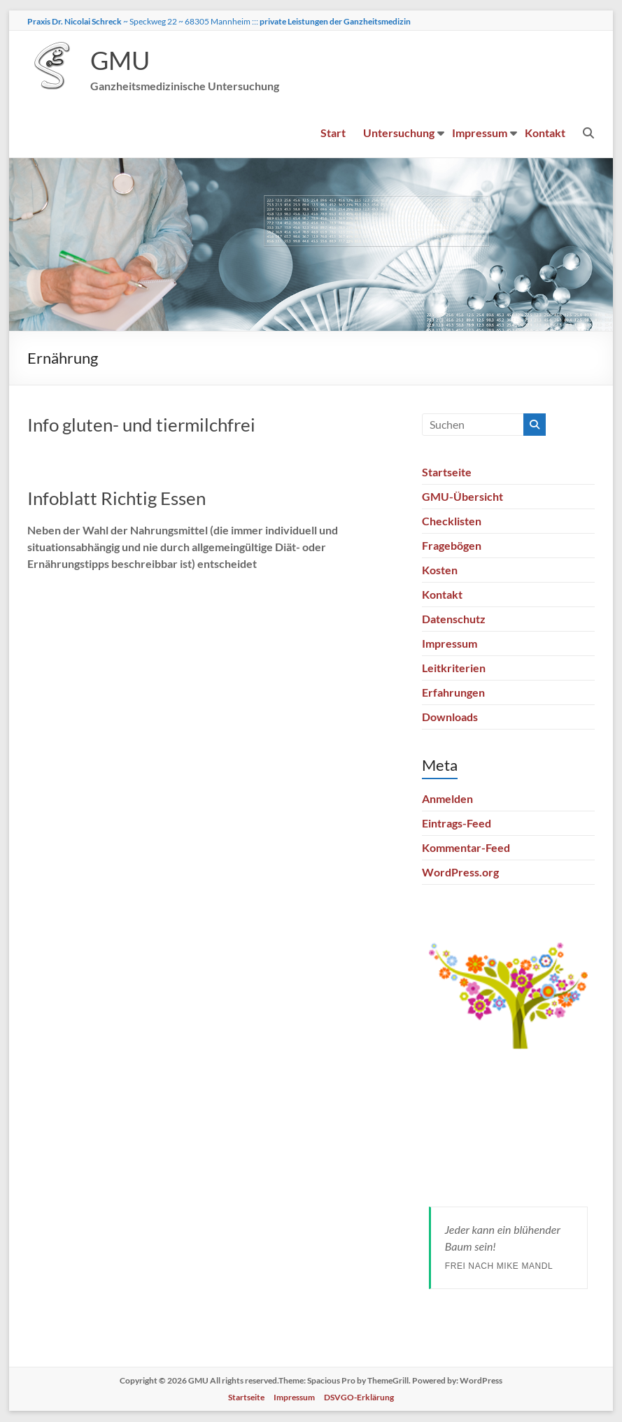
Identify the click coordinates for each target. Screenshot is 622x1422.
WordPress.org (460, 872)
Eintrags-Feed (456, 823)
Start (333, 133)
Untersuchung (399, 133)
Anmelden (447, 799)
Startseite (447, 472)
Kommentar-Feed (466, 848)
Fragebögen (451, 546)
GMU (120, 60)
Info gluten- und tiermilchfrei (141, 425)
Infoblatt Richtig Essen (116, 499)
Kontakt (545, 133)
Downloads (450, 717)
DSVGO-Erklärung (359, 1398)
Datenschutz (454, 619)
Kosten (440, 570)
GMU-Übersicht (462, 497)
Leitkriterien (454, 668)
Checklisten (451, 521)
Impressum (480, 133)
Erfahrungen (453, 692)
